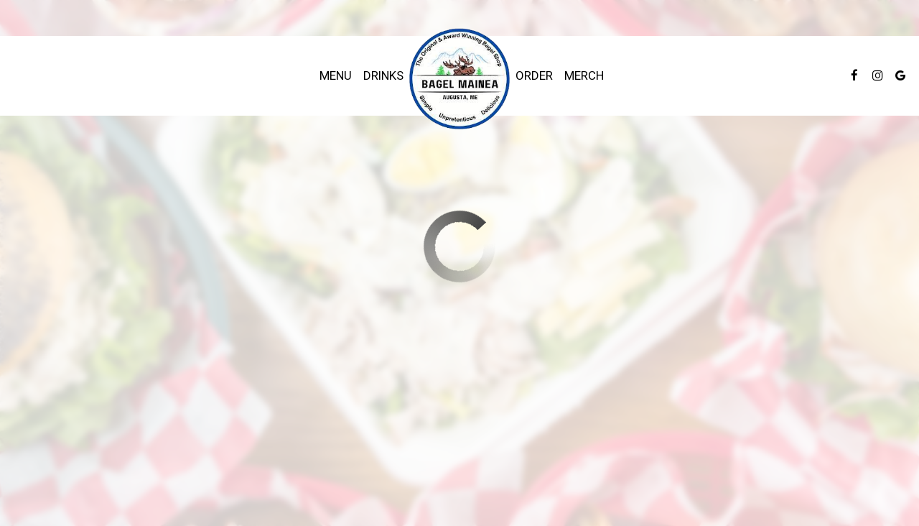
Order (534, 75)
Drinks (383, 75)
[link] (459, 79)
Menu (335, 75)
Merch (584, 75)
